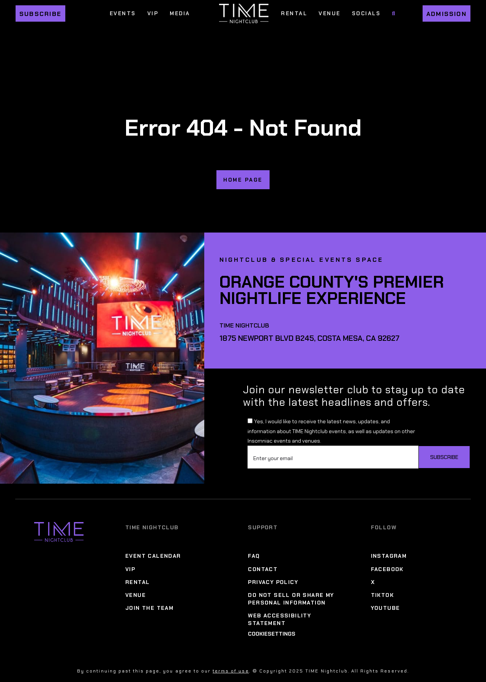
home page (243, 179)
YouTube (385, 607)
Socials (366, 13)
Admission (446, 14)
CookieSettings (271, 633)
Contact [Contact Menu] (263, 569)
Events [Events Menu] (123, 13)
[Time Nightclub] (58, 579)
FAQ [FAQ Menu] (254, 555)
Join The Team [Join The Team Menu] (149, 607)
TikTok (382, 595)
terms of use (231, 671)
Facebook (387, 569)
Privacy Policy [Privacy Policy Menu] (273, 582)
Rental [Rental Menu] (294, 13)
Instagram (389, 555)
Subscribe (40, 14)
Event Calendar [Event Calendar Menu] (153, 555)
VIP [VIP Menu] (153, 13)
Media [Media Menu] (180, 13)
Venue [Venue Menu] (330, 13)
